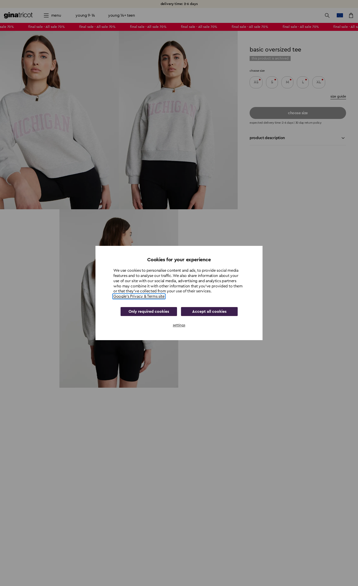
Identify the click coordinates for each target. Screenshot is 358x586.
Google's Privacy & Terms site (139, 296)
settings (179, 325)
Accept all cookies (209, 312)
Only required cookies (149, 312)
